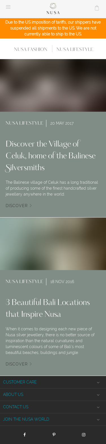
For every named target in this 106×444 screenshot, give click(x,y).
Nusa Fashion (30, 49)
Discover (17, 205)
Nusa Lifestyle (75, 49)
